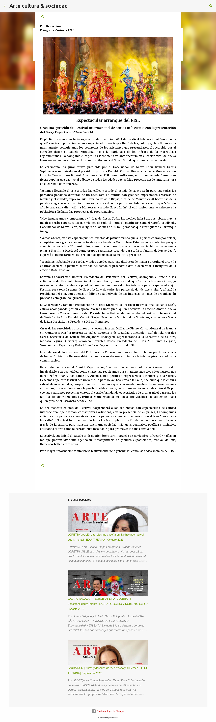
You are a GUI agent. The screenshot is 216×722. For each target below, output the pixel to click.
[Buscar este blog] (195, 6)
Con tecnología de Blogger (108, 711)
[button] (42, 16)
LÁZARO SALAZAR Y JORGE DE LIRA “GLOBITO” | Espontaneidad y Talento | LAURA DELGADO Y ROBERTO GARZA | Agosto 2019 (108, 603)
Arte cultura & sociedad (38, 6)
